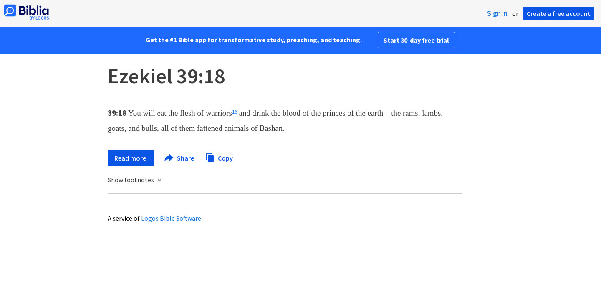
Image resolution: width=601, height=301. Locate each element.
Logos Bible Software (171, 218)
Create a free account (559, 13)
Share (179, 158)
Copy (219, 157)
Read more (130, 158)
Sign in (497, 13)
